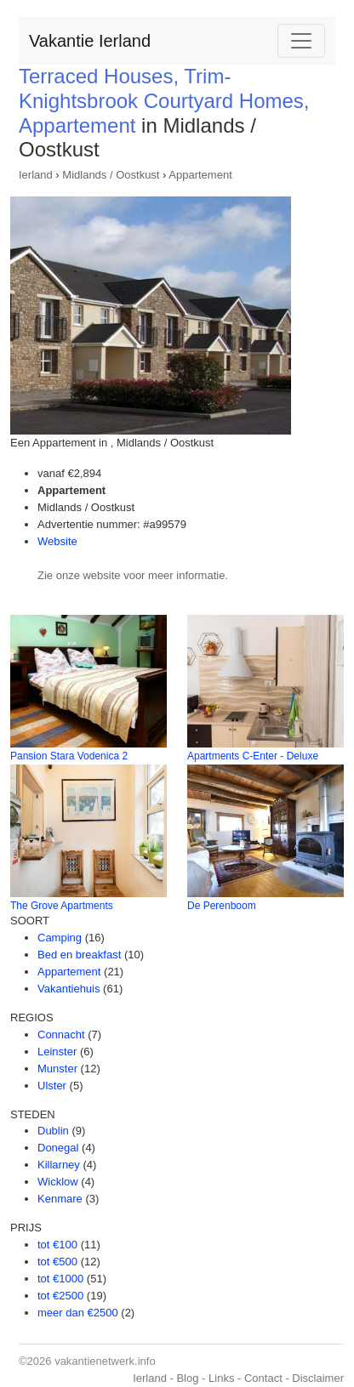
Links (221, 1378)
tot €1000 (60, 1278)
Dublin (53, 1130)
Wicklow (57, 1181)
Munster (57, 1068)
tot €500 (57, 1261)
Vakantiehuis (68, 988)
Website (57, 541)
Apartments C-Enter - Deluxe (252, 756)
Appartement (199, 174)
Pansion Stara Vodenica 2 (69, 756)
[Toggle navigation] (301, 41)
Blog (187, 1378)
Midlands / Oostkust (110, 174)
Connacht (61, 1034)
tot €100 (57, 1244)
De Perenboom (221, 906)
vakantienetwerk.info (105, 1361)
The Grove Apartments (61, 906)
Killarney (58, 1164)
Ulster (51, 1085)
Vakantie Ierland (90, 40)
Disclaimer (318, 1378)
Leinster (57, 1051)
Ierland (36, 174)
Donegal (57, 1147)
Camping (59, 937)
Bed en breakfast (79, 954)
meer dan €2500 (77, 1312)
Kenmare (60, 1198)
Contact (263, 1378)
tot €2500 (60, 1295)
